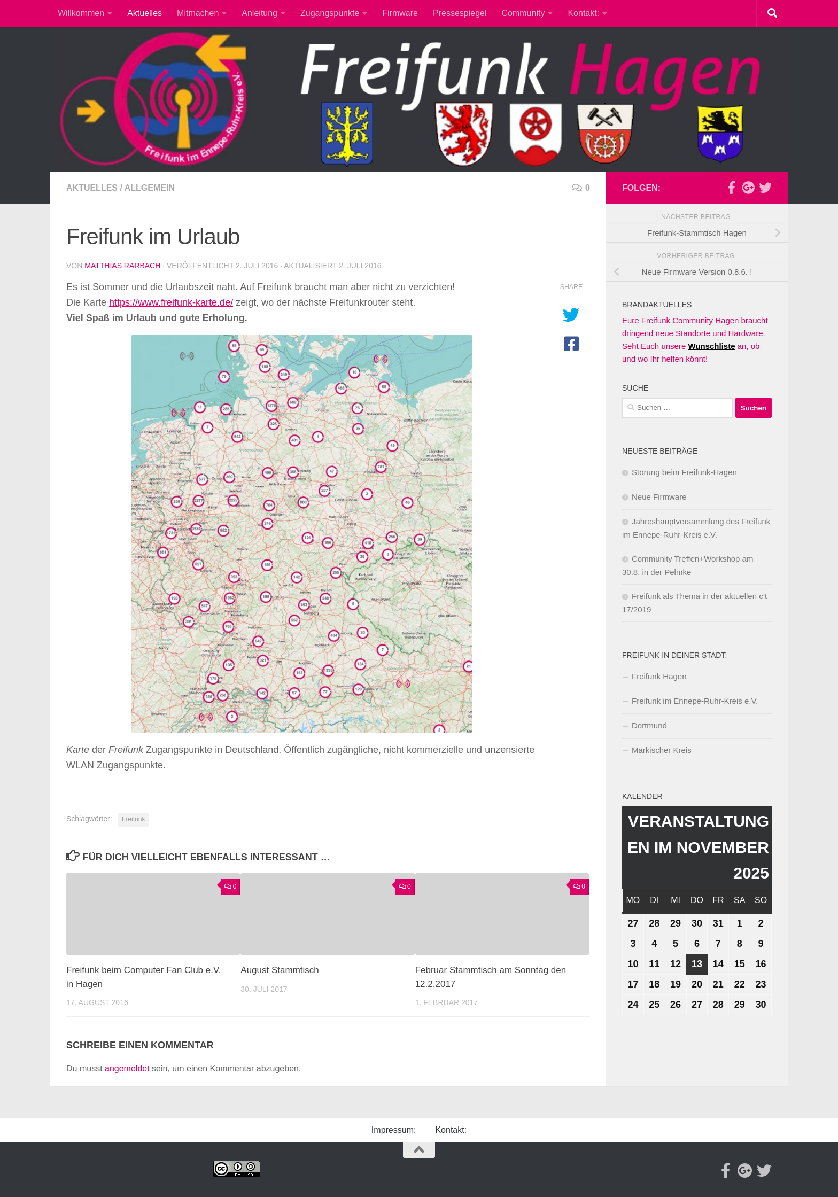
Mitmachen (198, 13)
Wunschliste (711, 346)
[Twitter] (765, 187)
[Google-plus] (748, 187)
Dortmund (649, 725)
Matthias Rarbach (122, 265)
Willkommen (81, 13)
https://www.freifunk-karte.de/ (171, 302)
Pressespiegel (460, 13)
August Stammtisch (279, 970)
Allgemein (150, 187)
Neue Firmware (659, 496)
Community (523, 13)
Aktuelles (144, 13)
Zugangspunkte (329, 13)
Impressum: (393, 1129)
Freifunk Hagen (659, 676)
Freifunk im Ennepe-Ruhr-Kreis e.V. (695, 700)
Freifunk (133, 819)
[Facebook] (731, 187)
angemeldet (127, 1068)
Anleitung (259, 13)
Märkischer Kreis (662, 750)
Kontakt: (583, 13)
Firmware (400, 13)
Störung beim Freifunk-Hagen (684, 472)
